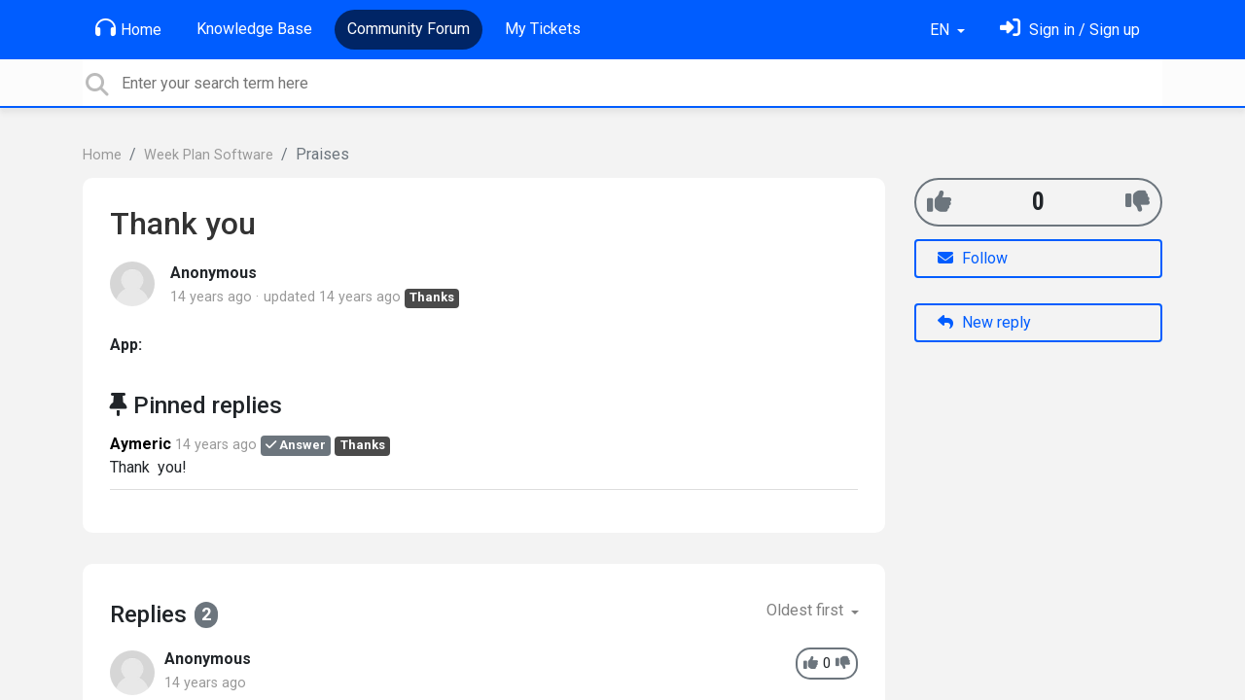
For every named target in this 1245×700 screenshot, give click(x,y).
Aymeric (140, 444)
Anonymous (213, 272)
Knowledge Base (254, 28)
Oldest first (806, 610)
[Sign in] (1070, 30)
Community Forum (408, 28)
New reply (984, 322)
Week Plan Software (208, 155)
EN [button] (941, 29)
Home (128, 28)
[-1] (1137, 202)
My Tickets (543, 28)
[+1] (939, 202)
